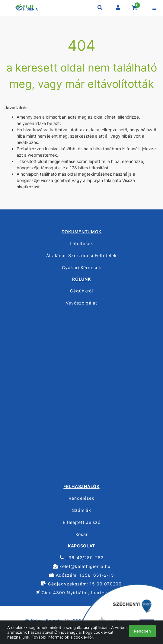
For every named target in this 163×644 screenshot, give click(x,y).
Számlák (81, 510)
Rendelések (81, 498)
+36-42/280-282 (82, 557)
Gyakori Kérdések (81, 267)
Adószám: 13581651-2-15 (81, 575)
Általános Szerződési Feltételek (81, 255)
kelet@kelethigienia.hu (81, 566)
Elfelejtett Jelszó (82, 522)
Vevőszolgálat (81, 302)
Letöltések (81, 243)
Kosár (81, 534)
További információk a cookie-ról (62, 637)
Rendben (142, 631)
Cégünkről (81, 290)
